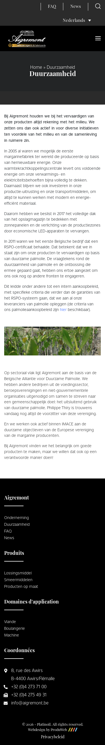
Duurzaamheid (17, 524)
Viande (10, 621)
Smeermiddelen (18, 579)
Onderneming (16, 517)
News (75, 7)
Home (36, 67)
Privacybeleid (52, 737)
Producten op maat (21, 586)
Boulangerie (14, 628)
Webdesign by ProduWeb (52, 730)
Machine (11, 634)
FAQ (52, 7)
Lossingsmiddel (18, 572)
